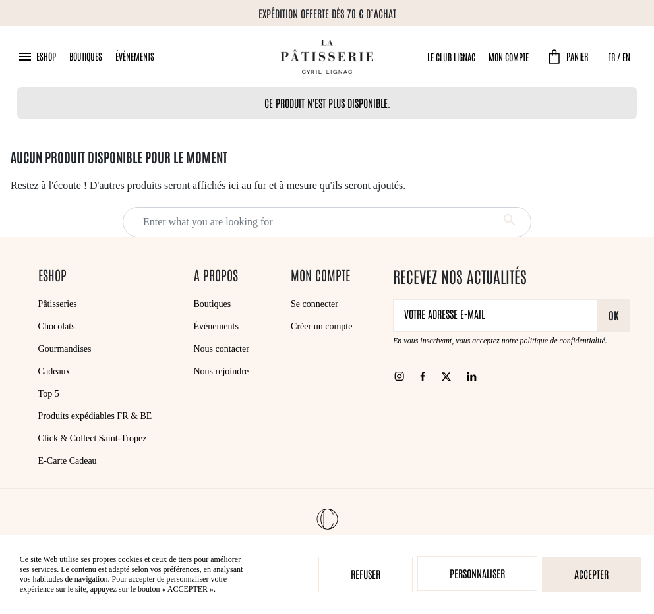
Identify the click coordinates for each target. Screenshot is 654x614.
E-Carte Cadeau (67, 461)
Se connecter (314, 304)
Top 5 (48, 394)
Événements (134, 56)
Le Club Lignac (451, 57)
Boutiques (85, 56)
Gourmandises (65, 349)
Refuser (365, 573)
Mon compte (509, 57)
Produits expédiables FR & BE (95, 416)
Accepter (591, 573)
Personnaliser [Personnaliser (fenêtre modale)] (477, 573)
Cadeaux (54, 371)
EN (626, 57)
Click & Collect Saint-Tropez (92, 438)
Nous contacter (221, 349)
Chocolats (56, 326)
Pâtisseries (57, 304)
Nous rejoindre (221, 371)
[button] (36, 56)
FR (611, 57)
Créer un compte (321, 326)
